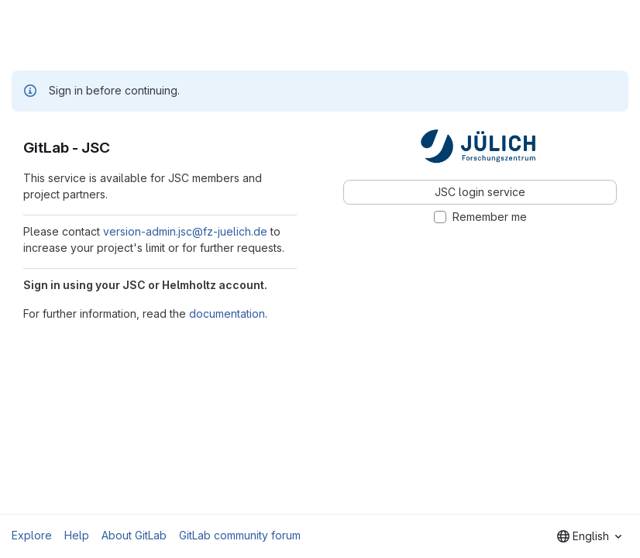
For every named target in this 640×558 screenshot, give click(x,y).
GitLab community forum (240, 535)
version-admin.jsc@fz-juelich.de (185, 231)
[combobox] (589, 536)
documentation (227, 313)
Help (76, 535)
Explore (32, 535)
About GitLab (134, 535)
